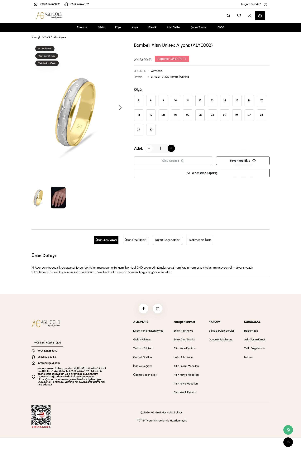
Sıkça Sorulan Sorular (221, 330)
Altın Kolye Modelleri (186, 383)
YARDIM (215, 322)
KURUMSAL (252, 322)
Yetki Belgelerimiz (254, 348)
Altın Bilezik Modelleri (186, 366)
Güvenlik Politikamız (220, 339)
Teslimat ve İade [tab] (200, 240)
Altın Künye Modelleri (186, 374)
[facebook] (143, 308)
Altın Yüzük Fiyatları (185, 392)
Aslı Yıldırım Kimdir (255, 339)
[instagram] (157, 308)
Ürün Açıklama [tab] (106, 240)
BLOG (220, 27)
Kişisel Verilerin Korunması (148, 330)
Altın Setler (173, 27)
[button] (120, 108)
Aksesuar (82, 27)
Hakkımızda (251, 330)
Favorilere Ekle (243, 160)
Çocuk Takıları (199, 27)
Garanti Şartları (142, 357)
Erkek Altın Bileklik (184, 339)
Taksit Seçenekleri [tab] (167, 240)
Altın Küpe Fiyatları (185, 348)
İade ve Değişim (142, 366)
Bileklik (152, 27)
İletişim (248, 357)
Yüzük (101, 27)
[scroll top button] (288, 442)
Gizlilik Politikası (142, 339)
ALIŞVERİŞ (140, 322)
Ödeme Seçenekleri (145, 374)
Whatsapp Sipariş (201, 173)
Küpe (118, 27)
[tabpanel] (150, 263)
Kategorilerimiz (184, 322)
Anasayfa (36, 37)
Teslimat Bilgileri (142, 348)
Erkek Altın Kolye (183, 330)
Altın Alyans (59, 37)
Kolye (135, 27)
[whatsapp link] (288, 430)
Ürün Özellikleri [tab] (135, 240)
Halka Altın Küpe (183, 357)
